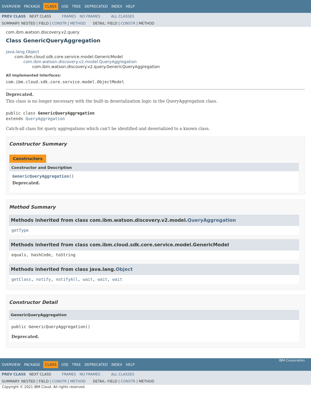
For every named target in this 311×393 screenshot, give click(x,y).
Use (64, 6)
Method (78, 23)
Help (130, 6)
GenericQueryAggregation (40, 176)
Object (124, 269)
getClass (21, 279)
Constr (59, 23)
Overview (11, 6)
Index (116, 6)
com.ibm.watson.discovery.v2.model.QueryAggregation (80, 61)
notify (43, 279)
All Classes (122, 16)
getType (20, 230)
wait (88, 279)
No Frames (90, 16)
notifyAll (67, 279)
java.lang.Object (22, 51)
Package (32, 6)
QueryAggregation (45, 118)
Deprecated (96, 6)
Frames (69, 16)
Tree (76, 6)
